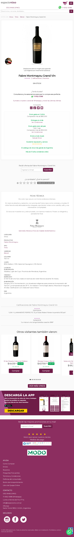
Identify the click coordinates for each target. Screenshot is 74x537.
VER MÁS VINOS (37, 386)
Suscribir (48, 170)
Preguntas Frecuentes (11, 473)
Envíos (5, 467)
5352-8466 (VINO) (13, 8)
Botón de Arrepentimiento (13, 482)
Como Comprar (9, 464)
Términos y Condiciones (11, 476)
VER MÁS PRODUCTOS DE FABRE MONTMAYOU (37, 231)
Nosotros (6, 470)
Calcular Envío (37, 138)
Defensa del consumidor (12, 479)
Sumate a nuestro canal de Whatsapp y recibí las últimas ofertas (37, 101)
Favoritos (46, 78)
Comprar (15, 371)
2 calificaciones (36, 78)
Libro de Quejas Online (11, 485)
